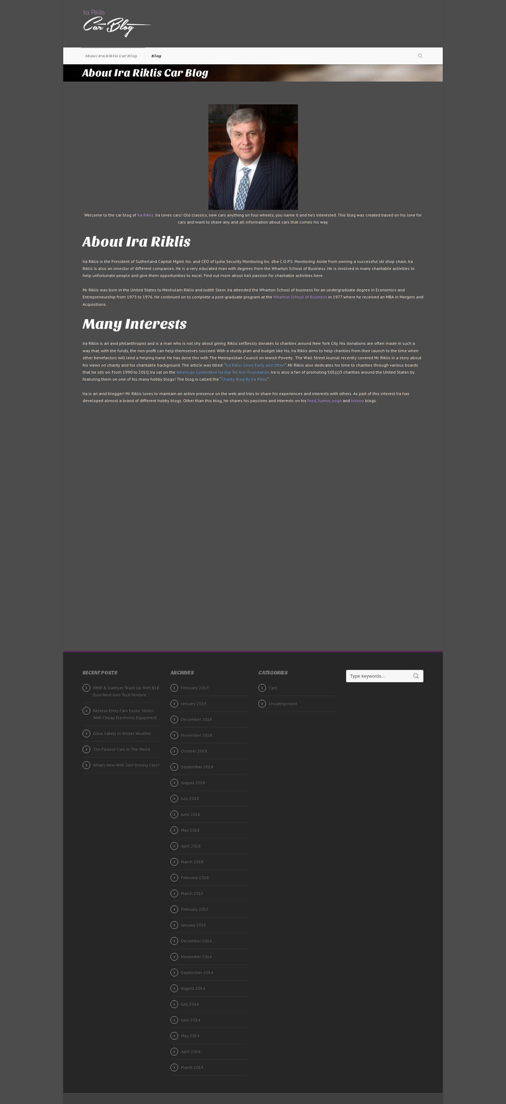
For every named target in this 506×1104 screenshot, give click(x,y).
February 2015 (195, 909)
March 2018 (192, 861)
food (311, 400)
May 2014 (190, 1035)
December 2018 (196, 719)
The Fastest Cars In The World (121, 749)
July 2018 (190, 798)
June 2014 (190, 1019)
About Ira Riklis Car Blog (111, 55)
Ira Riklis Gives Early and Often (255, 365)
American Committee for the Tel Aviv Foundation (222, 372)
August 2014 (193, 988)
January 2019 (193, 703)
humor (324, 400)
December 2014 (196, 940)
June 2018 (190, 814)
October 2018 (194, 751)
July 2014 (190, 1004)
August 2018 (193, 782)
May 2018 (190, 830)
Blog (156, 55)
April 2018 (191, 845)
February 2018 (195, 877)
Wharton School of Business (300, 296)
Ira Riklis (145, 215)
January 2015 (193, 925)
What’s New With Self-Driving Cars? (126, 765)
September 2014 (197, 972)
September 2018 (197, 766)
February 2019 (195, 687)
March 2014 (192, 1067)
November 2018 (196, 735)
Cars (273, 687)
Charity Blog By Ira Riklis (244, 379)
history (357, 400)
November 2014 (196, 956)
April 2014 (191, 1051)
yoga (337, 400)
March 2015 (192, 893)
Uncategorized (283, 703)
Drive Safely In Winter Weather (122, 733)
